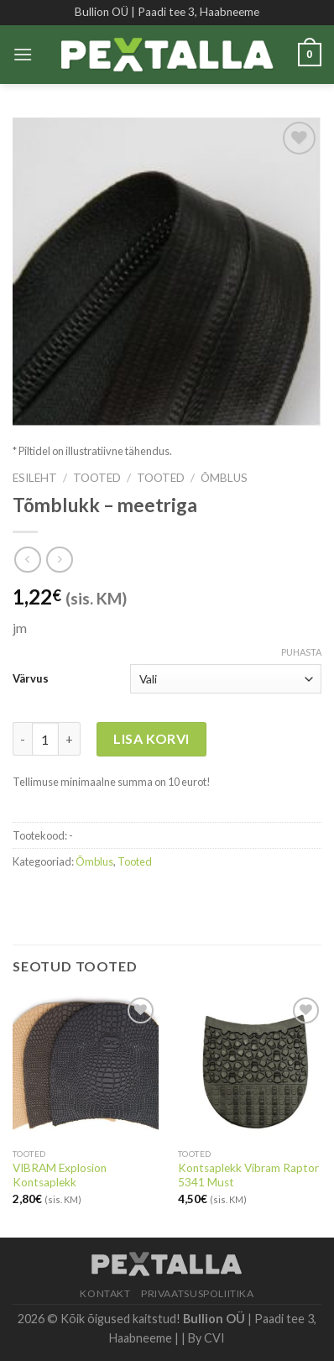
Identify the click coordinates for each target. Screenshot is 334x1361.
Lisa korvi (151, 738)
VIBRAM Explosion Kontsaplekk (60, 1175)
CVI (214, 1338)
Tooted (97, 477)
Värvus (31, 678)
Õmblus (224, 477)
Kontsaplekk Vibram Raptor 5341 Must (248, 1175)
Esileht (35, 477)
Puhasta (301, 651)
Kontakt (105, 1293)
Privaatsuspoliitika (197, 1293)
